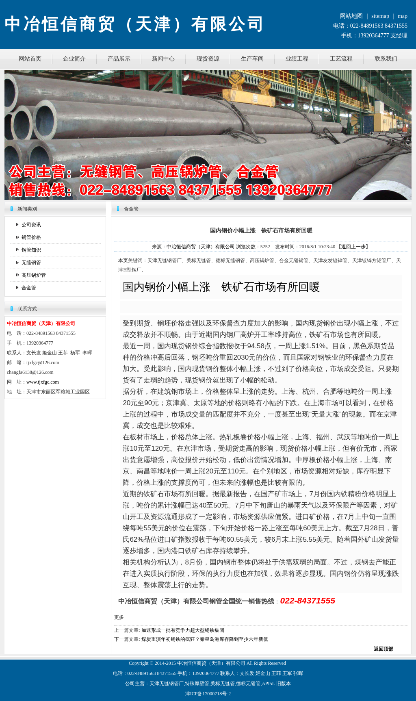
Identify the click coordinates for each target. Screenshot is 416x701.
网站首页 (30, 59)
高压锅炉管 (34, 275)
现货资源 (208, 59)
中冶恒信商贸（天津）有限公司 (201, 247)
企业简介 (74, 59)
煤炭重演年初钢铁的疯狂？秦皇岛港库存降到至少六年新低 (204, 639)
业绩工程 (297, 59)
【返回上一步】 (353, 247)
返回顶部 (383, 649)
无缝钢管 (31, 262)
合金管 (29, 288)
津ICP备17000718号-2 (208, 694)
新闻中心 (163, 59)
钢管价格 (31, 237)
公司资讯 (31, 225)
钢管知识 (31, 250)
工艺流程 (341, 59)
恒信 (192, 663)
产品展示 (119, 59)
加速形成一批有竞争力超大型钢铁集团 (182, 630)
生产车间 (252, 59)
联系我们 (386, 59)
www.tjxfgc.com (42, 382)
